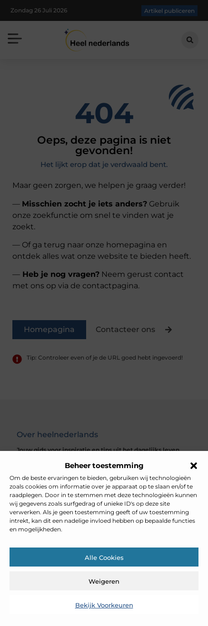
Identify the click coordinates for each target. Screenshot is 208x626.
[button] (193, 465)
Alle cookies (104, 557)
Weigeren (104, 581)
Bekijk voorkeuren (104, 605)
